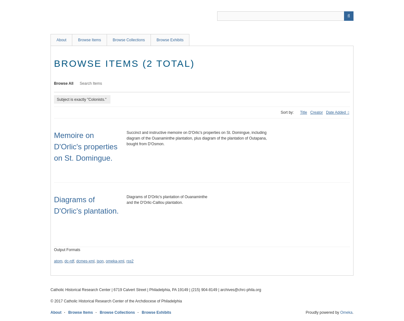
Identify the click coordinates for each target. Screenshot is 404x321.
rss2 (130, 261)
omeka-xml (115, 261)
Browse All (64, 83)
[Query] (285, 16)
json (100, 261)
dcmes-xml (85, 261)
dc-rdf (69, 261)
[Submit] (349, 16)
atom (58, 261)
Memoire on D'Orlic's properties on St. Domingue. (85, 146)
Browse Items (89, 40)
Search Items (91, 83)
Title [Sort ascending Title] (303, 112)
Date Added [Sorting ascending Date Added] (336, 112)
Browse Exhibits (170, 40)
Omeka (346, 312)
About (61, 40)
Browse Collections (129, 40)
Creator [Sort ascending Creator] (316, 112)
